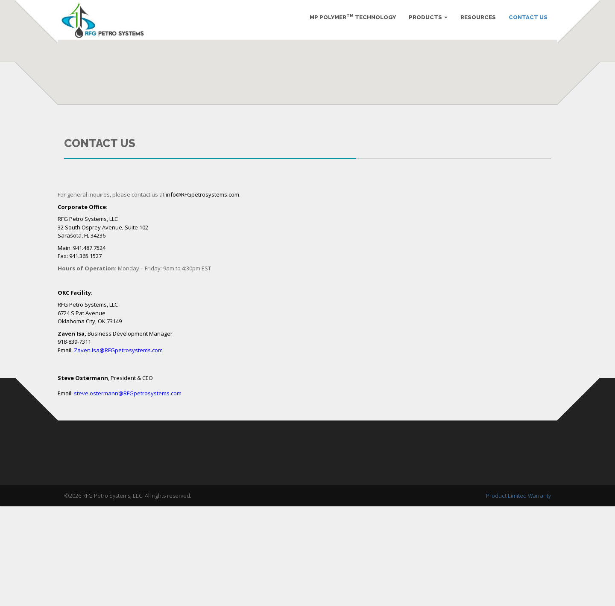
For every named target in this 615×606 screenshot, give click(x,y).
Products (425, 21)
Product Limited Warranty (518, 595)
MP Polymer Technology (350, 20)
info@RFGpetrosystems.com (202, 294)
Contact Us (525, 21)
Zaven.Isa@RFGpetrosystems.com (118, 450)
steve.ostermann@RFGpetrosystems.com (128, 493)
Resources (475, 21)
